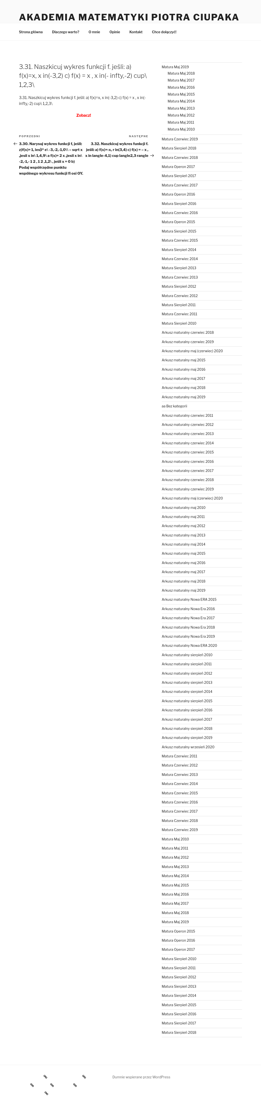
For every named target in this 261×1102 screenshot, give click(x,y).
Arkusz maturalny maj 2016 (183, 369)
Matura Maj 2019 (175, 67)
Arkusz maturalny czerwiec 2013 (188, 434)
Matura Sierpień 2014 (179, 250)
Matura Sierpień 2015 (179, 231)
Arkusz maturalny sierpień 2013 (187, 682)
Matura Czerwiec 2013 (180, 277)
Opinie (115, 32)
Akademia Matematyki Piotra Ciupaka (129, 17)
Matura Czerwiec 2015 (180, 240)
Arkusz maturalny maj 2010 (184, 507)
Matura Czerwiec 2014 (180, 259)
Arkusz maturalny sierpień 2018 (187, 728)
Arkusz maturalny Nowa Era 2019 (188, 636)
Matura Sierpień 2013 (179, 268)
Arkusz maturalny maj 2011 (183, 517)
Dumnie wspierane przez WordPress (141, 1077)
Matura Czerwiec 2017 (180, 185)
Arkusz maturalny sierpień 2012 (187, 673)
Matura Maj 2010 (181, 129)
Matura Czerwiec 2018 (180, 157)
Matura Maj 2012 (181, 115)
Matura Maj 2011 (181, 122)
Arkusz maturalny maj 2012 (183, 526)
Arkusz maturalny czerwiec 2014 (188, 443)
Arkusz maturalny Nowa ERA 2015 (189, 599)
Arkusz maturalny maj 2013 (183, 535)
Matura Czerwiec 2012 (180, 296)
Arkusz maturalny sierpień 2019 (187, 737)
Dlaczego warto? (65, 32)
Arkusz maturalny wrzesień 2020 (188, 747)
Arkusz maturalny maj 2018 (183, 387)
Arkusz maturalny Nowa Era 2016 (188, 609)
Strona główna (31, 32)
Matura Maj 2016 (181, 87)
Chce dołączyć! (164, 32)
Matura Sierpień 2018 (179, 148)
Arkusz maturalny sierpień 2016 (187, 710)
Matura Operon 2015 (178, 222)
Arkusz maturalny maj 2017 (183, 378)
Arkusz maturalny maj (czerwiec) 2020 (192, 351)
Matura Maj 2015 (181, 94)
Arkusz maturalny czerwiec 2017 (188, 470)
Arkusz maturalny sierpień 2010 (187, 655)
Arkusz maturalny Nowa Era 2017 (188, 618)
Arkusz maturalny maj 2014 (183, 544)
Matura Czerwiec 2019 (180, 139)
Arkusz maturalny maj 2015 (183, 360)
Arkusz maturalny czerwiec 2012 (188, 424)
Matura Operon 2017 (178, 167)
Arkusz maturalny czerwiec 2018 (188, 332)
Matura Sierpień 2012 (179, 286)
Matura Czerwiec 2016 (180, 213)
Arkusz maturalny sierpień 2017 (187, 719)
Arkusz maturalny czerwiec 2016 (188, 461)
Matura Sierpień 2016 (179, 203)
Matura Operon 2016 (178, 194)
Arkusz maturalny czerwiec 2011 (187, 415)
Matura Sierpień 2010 (179, 323)
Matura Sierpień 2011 (179, 305)
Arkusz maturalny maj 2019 (183, 397)
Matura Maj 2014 (181, 101)
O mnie (94, 32)
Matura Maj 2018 (181, 73)
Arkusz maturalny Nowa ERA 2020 (189, 645)
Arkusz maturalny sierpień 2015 (187, 701)
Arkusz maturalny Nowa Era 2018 (188, 627)
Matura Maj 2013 (181, 108)
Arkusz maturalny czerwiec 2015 (188, 452)
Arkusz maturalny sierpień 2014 (187, 691)
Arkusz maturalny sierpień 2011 (187, 664)
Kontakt (136, 32)
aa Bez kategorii (174, 406)
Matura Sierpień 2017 (179, 176)
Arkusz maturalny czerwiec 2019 (188, 342)
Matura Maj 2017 (181, 80)
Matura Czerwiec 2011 (179, 314)
